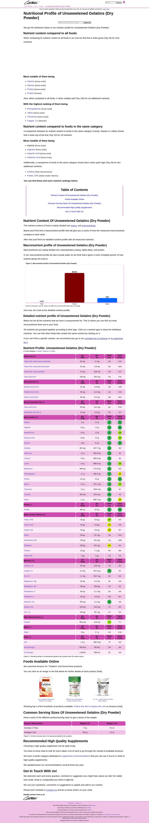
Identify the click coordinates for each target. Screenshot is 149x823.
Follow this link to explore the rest (90, 706)
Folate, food (28, 525)
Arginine (31, 149)
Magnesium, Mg (30, 581)
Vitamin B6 (28, 556)
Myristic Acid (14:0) (31, 387)
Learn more (106, 9)
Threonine (32, 117)
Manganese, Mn (30, 586)
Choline (30, 172)
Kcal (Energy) (29, 647)
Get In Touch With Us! (74, 212)
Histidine (27, 448)
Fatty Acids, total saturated (34, 372)
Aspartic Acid (33, 153)
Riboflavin (28, 545)
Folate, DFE (33, 175)
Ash (25, 642)
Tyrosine (27, 494)
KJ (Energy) (28, 652)
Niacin (26, 535)
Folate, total (28, 530)
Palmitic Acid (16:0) (31, 392)
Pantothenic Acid (30, 540)
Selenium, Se (29, 602)
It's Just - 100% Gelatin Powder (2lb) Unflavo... (103, 700)
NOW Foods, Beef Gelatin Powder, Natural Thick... (74, 700)
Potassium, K (29, 597)
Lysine (26, 464)
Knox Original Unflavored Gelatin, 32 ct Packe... (46, 700)
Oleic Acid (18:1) (30, 407)
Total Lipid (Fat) (30, 377)
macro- (74, 225)
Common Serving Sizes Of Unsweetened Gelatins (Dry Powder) (74, 203)
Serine (26, 484)
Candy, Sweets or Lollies (46, 351)
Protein (30, 93)
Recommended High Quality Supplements (74, 207)
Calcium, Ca (28, 566)
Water (26, 632)
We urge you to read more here (111, 814)
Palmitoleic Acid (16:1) (32, 412)
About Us (78, 803)
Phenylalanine (34, 109)
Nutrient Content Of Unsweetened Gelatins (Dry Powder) (74, 195)
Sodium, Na (28, 607)
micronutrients (88, 225)
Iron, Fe (27, 576)
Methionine (28, 469)
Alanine (30, 81)
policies (93, 805)
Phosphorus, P (29, 591)
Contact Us (51, 790)
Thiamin (27, 551)
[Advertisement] (74, 59)
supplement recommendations (76, 756)
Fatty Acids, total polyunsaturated (36, 366)
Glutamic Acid (33, 157)
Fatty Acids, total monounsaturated (37, 361)
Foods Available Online (74, 199)
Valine (30, 113)
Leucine (27, 458)
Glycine (30, 85)
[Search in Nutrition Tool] (70, 22)
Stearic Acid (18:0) (31, 397)
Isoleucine (28, 453)
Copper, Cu (32, 121)
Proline (30, 89)
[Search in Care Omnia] (110, 3)
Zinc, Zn (27, 612)
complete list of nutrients (96, 338)
